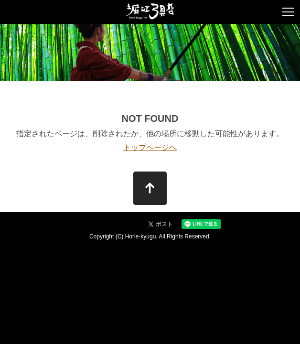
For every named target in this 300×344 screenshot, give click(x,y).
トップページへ (150, 147)
